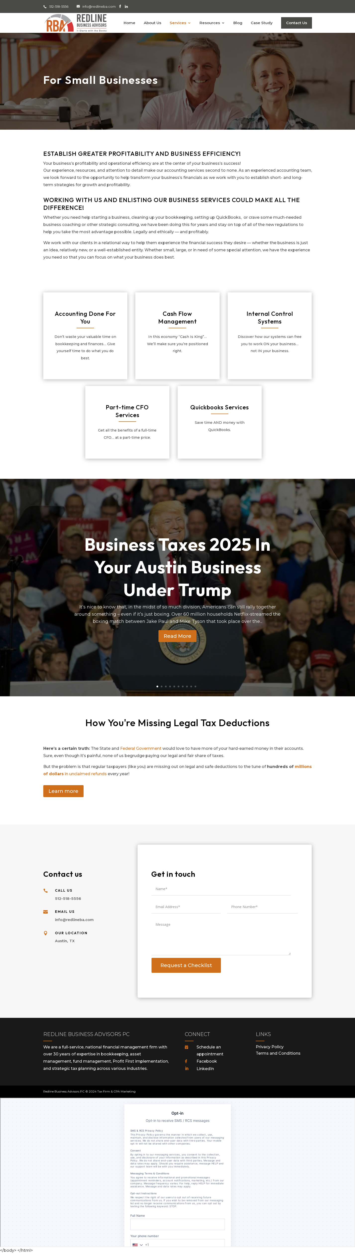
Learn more (63, 791)
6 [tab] (178, 686)
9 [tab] (191, 686)
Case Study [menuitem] (262, 23)
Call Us (63, 890)
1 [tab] (157, 686)
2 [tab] (161, 686)
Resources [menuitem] (210, 23)
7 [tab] (183, 686)
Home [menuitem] (129, 23)
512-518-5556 (59, 6)
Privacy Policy (270, 1046)
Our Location (71, 933)
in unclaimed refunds (85, 773)
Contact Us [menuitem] (296, 22)
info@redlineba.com (99, 6)
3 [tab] (166, 686)
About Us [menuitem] (152, 23)
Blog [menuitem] (237, 23)
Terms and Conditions (278, 1053)
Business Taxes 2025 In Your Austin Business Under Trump (177, 577)
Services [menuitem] (178, 23)
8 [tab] (187, 686)
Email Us (65, 911)
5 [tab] (174, 686)
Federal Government (140, 748)
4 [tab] (170, 686)
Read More (177, 647)
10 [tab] (195, 686)
